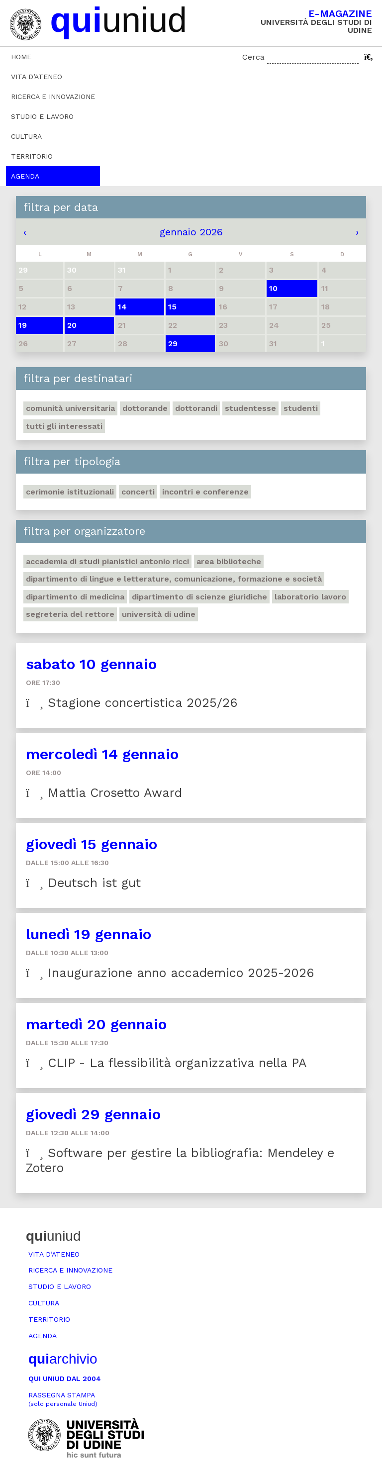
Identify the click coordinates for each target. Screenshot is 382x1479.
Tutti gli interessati (64, 426)
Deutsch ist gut (83, 883)
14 (122, 306)
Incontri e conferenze (205, 491)
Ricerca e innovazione (53, 96)
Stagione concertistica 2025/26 (132, 702)
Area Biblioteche (228, 561)
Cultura (26, 136)
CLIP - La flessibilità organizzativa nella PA (166, 1063)
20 (72, 325)
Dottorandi (196, 408)
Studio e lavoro (42, 116)
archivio (62, 1359)
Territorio (32, 156)
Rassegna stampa (62, 1399)
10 (273, 288)
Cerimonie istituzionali (70, 491)
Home (21, 57)
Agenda (25, 176)
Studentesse (250, 408)
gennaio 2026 (191, 232)
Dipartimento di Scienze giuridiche (199, 596)
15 (172, 306)
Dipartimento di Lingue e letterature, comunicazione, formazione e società (174, 579)
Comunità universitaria (70, 408)
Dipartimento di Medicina (75, 596)
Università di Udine (158, 614)
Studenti (301, 408)
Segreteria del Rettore (70, 614)
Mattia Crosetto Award (104, 793)
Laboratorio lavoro (310, 596)
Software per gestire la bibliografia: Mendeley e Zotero (180, 1160)
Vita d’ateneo (36, 77)
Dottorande (145, 408)
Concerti (138, 491)
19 (22, 325)
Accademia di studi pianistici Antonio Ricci (107, 561)
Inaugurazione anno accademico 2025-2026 (170, 973)
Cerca (253, 57)
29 (173, 343)
